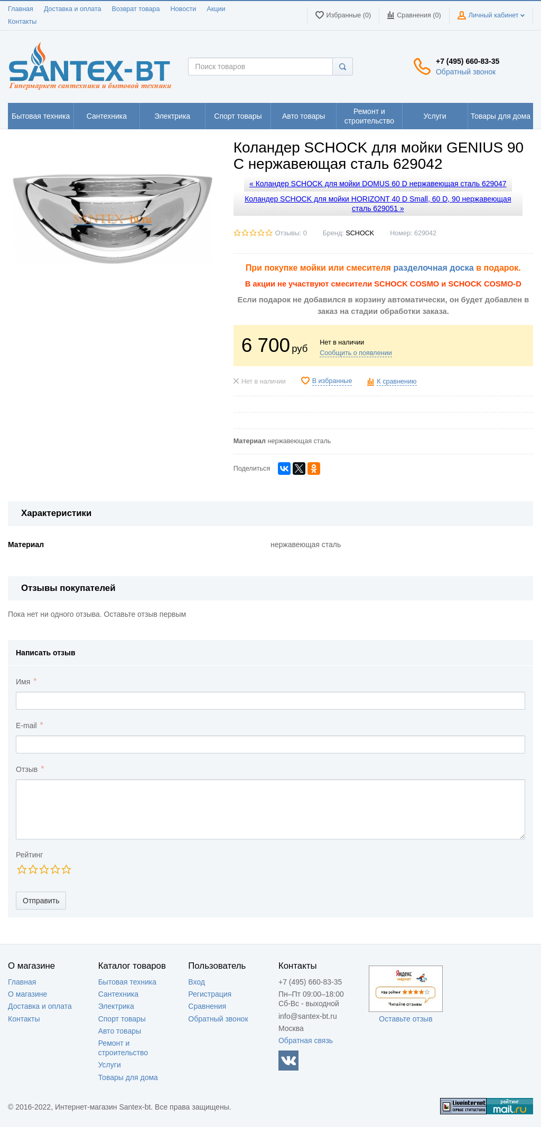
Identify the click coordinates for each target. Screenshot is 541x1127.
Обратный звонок (466, 72)
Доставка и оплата (72, 9)
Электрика (116, 1006)
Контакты (22, 21)
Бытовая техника (127, 982)
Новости (184, 9)
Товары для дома (128, 1077)
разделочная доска (433, 267)
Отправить (41, 900)
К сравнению (396, 381)
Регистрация (209, 994)
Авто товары (119, 1031)
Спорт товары (122, 1019)
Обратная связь (305, 1040)
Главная (20, 9)
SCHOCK (360, 233)
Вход (196, 982)
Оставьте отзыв (405, 1019)
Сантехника (118, 994)
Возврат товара (136, 9)
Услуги (109, 1065)
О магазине (27, 994)
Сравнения (207, 1006)
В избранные (332, 381)
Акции (216, 9)
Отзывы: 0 (291, 233)
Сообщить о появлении (355, 353)
